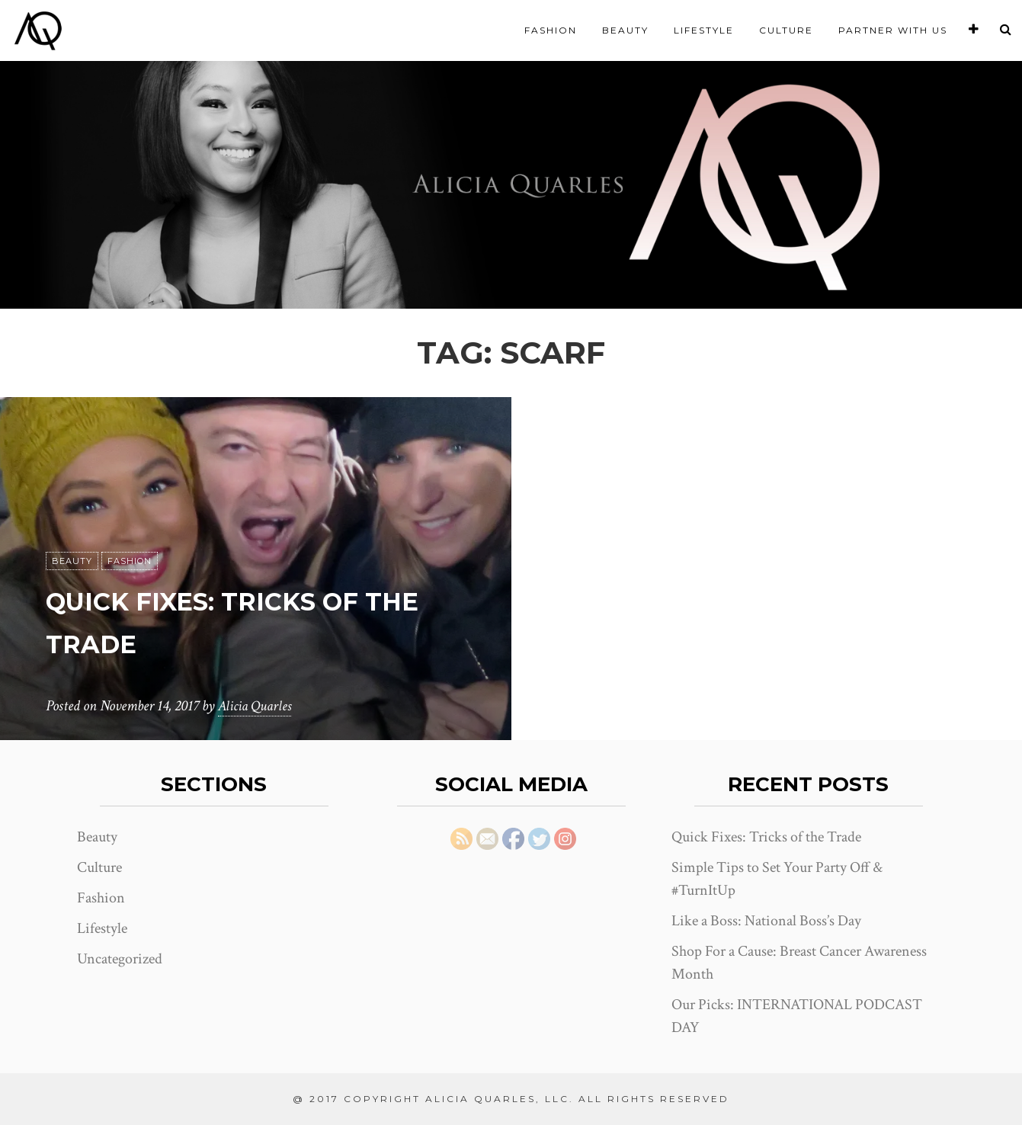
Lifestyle (704, 30)
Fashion (550, 30)
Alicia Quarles (256, 706)
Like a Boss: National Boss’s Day (766, 921)
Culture (786, 30)
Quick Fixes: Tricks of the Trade (766, 837)
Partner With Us (892, 30)
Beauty (625, 30)
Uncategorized (119, 959)
